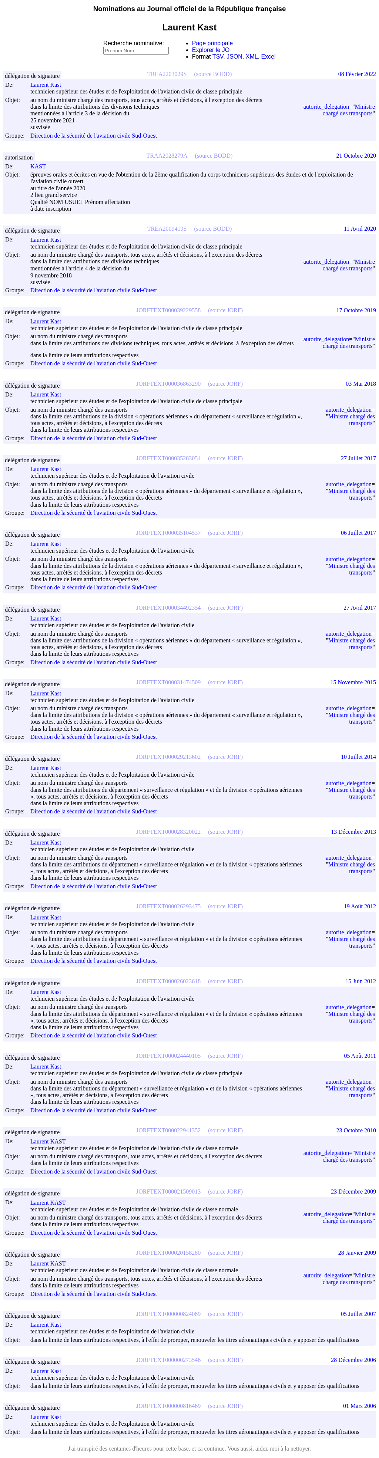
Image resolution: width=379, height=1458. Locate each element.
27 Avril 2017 (359, 608)
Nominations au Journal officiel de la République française (189, 9)
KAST (41, 166)
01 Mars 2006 (359, 1406)
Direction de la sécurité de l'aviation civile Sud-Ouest (93, 135)
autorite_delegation (326, 106)
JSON (234, 56)
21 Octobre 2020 (356, 155)
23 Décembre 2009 (353, 1191)
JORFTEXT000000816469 (168, 1406)
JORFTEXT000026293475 (168, 906)
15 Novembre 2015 (353, 682)
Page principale (212, 43)
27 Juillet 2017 (358, 458)
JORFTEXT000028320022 (168, 832)
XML (252, 56)
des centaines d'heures (125, 1448)
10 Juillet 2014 (358, 757)
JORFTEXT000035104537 (168, 533)
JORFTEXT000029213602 (168, 757)
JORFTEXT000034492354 (168, 608)
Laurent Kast (49, 85)
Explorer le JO (210, 50)
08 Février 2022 (357, 74)
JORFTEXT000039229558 (168, 310)
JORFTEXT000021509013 (168, 1191)
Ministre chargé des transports (349, 109)
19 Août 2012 (360, 906)
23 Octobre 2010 (356, 1130)
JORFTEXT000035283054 (168, 458)
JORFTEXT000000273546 (168, 1360)
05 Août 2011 (360, 1056)
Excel (268, 56)
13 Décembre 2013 (353, 832)
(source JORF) (225, 310)
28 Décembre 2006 (353, 1360)
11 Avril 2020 (360, 229)
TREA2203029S (167, 74)
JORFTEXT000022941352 (168, 1130)
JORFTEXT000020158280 (168, 1253)
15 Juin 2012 (360, 981)
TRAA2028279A (167, 155)
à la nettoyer (295, 1448)
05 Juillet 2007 (358, 1314)
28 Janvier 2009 (357, 1253)
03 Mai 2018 (361, 384)
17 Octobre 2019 (356, 310)
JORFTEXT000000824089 (168, 1314)
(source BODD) (213, 74)
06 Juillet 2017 (358, 533)
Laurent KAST (51, 1141)
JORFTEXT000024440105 (168, 1056)
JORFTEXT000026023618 (168, 981)
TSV (218, 56)
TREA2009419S (167, 229)
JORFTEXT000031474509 (168, 682)
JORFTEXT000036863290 (168, 384)
